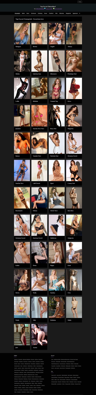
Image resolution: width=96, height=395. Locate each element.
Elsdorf (33, 361)
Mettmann (21, 372)
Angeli (52, 46)
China (34, 385)
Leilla (17, 101)
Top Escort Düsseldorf (48, 6)
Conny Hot (71, 183)
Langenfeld (30, 370)
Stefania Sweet (21, 238)
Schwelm (16, 381)
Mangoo (18, 46)
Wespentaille (53, 383)
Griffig (52, 379)
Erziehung (73, 368)
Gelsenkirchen (27, 363)
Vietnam (16, 387)
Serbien (35, 387)
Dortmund (33, 13)
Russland (19, 391)
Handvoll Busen (54, 377)
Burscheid (16, 361)
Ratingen (16, 378)
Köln (56, 13)
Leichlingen (35, 370)
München (61, 13)
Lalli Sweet (36, 183)
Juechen (19, 368)
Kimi (69, 265)
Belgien (19, 387)
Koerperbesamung (70, 361)
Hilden (34, 365)
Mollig (55, 379)
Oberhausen (24, 376)
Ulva (69, 293)
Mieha (18, 74)
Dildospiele (58, 361)
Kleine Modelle (63, 379)
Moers (25, 372)
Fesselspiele (68, 368)
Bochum (32, 359)
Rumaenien (20, 389)
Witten (36, 383)
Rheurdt (29, 378)
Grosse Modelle (74, 379)
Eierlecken (63, 365)
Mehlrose (53, 238)
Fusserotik (53, 365)
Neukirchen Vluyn (31, 374)
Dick (58, 379)
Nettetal (25, 374)
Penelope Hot (72, 74)
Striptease (68, 363)
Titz (29, 381)
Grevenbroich (17, 365)
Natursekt (76, 363)
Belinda (35, 101)
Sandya (52, 293)
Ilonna (35, 46)
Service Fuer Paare (74, 359)
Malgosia (71, 238)
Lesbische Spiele (57, 359)
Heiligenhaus (30, 365)
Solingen (20, 381)
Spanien (27, 385)
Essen (45, 13)
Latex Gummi (62, 368)
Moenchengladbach (31, 372)
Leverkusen (41, 370)
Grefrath (42, 363)
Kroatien (16, 389)
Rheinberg (26, 378)
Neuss (36, 374)
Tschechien (23, 391)
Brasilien (23, 385)
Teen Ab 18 (53, 375)
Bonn (28, 13)
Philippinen (38, 385)
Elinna (35, 211)
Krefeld (22, 370)
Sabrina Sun (37, 74)
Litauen (27, 387)
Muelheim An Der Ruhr (18, 374)
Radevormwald (38, 376)
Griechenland (26, 389)
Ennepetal (38, 361)
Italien (30, 389)
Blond (67, 381)
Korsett (76, 365)
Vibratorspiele (63, 361)
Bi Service (53, 361)
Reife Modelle (64, 375)
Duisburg (40, 13)
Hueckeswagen (39, 365)
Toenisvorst (33, 381)
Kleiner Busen (75, 375)
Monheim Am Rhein (39, 372)
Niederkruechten (17, 376)
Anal (52, 359)
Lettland (23, 387)
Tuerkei (31, 385)
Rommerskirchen (35, 378)
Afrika (20, 385)
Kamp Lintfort (27, 368)
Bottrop (36, 359)
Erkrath (15, 363)
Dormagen (25, 361)
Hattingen (25, 365)
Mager (71, 377)
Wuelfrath (40, 383)
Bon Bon (70, 211)
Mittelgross (68, 379)
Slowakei (39, 387)
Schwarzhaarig (54, 381)
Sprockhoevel (25, 381)
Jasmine (18, 129)
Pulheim (33, 376)
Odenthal (29, 376)
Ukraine (28, 391)
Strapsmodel (67, 383)
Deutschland (34, 389)
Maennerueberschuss (65, 359)
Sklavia (79, 365)
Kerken (36, 368)
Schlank (78, 377)
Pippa (52, 265)
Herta (17, 293)
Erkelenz (42, 361)
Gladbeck (38, 363)
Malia (69, 320)
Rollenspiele (68, 365)
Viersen (40, 381)
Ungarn (31, 391)
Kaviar (52, 368)
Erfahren (72, 383)
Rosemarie (19, 211)
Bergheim (20, 359)
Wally (34, 293)
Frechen (22, 363)
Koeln (43, 368)
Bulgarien (31, 387)
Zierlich (74, 377)
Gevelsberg (33, 363)
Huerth (15, 368)
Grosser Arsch (78, 383)
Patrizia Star (54, 156)
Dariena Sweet (38, 238)
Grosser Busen (61, 377)
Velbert (37, 381)
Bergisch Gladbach (26, 359)
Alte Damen (70, 375)
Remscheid (20, 378)
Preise (80, 1)
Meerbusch (16, 372)
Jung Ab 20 (59, 375)
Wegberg (22, 383)
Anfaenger (71, 381)
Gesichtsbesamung (55, 363)
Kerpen (39, 368)
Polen (15, 391)
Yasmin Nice (37, 156)
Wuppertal (68, 13)
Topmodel (79, 381)
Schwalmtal (41, 378)
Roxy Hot (53, 129)
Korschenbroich (17, 370)
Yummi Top (54, 101)
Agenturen (75, 13)
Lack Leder (56, 368)
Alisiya (70, 46)
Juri (17, 347)
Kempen (32, 368)
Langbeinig (59, 383)
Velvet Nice (54, 211)
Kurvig (75, 381)
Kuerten (26, 370)
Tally (34, 320)
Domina (72, 365)
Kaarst (23, 368)
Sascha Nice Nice (38, 129)
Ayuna (35, 347)
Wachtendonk (17, 383)
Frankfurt (51, 13)
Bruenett (59, 381)
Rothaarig (64, 381)
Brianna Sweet (72, 156)
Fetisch (72, 363)
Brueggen (40, 359)
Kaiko (17, 265)
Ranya (18, 156)
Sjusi (52, 183)
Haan (21, 365)
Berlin (23, 13)
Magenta (70, 129)
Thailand (43, 385)
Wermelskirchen (28, 383)
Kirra (69, 101)
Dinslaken (21, 361)
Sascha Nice (20, 183)
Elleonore (53, 74)
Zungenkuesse (63, 363)
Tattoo (63, 383)
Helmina (53, 320)
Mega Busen (67, 377)
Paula (17, 320)
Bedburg (16, 359)
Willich (33, 383)
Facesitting (58, 365)
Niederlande (40, 389)
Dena (34, 265)
